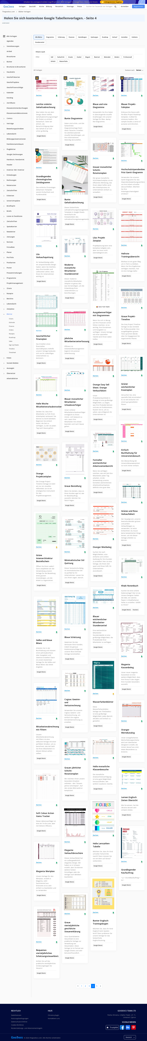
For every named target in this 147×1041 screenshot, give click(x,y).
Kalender (10, 92)
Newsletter (11, 232)
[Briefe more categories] (4, 211)
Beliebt (138, 70)
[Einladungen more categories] (4, 175)
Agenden (10, 41)
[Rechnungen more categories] (4, 180)
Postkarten (11, 262)
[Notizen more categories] (4, 242)
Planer (9, 252)
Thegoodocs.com (8, 12)
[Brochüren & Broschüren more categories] (4, 67)
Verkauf (114, 37)
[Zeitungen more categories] (4, 237)
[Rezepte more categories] (4, 293)
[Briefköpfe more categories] (4, 206)
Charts (11, 319)
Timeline (12, 349)
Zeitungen (11, 237)
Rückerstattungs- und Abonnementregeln (26, 1028)
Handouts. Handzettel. (16, 159)
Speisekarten (12, 226)
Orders (11, 330)
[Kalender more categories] (4, 93)
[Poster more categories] (4, 268)
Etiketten (10, 196)
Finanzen (71, 37)
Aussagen (10, 368)
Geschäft (32, 6)
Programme (11, 278)
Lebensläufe (11, 134)
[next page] (100, 986)
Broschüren (11, 56)
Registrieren (138, 6)
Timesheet (12, 352)
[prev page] (78, 986)
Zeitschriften (12, 190)
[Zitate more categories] (4, 288)
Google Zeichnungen (15, 154)
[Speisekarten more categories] (4, 226)
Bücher (9, 62)
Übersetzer (11, 373)
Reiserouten (11, 185)
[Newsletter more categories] (4, 232)
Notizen (10, 242)
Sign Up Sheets (14, 345)
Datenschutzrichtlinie (19, 1022)
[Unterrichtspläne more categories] (4, 201)
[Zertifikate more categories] (4, 103)
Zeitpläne (10, 309)
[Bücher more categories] (4, 62)
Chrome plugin (53, 1015)
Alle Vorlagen (10, 36)
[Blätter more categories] (4, 314)
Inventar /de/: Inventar (15, 170)
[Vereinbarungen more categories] (4, 46)
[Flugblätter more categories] (4, 149)
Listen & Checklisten (14, 216)
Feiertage (70, 6)
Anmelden (125, 6)
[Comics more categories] (4, 118)
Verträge (10, 123)
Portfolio (10, 257)
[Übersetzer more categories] (4, 373)
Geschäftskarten (13, 77)
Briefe (9, 211)
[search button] (115, 6)
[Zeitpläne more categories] (4, 309)
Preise (79, 6)
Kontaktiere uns (54, 1018)
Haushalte (11, 72)
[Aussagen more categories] (4, 368)
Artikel (9, 51)
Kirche (41, 6)
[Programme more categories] (4, 278)
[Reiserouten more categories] (4, 185)
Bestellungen (82, 37)
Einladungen (11, 175)
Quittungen (94, 37)
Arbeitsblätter (12, 378)
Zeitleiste (135, 37)
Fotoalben (11, 247)
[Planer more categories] (4, 252)
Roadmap (12, 337)
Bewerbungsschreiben (15, 129)
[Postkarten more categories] (4, 263)
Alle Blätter (38, 37)
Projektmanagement (15, 283)
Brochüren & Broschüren (16, 67)
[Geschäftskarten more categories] (4, 77)
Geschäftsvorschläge (15, 87)
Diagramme (50, 37)
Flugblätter (11, 149)
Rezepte (10, 293)
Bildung (49, 6)
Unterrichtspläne (13, 201)
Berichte (10, 299)
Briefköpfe (11, 206)
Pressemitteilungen (14, 273)
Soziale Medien (12, 363)
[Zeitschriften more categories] (4, 190)
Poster (9, 268)
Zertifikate (11, 103)
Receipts (12, 334)
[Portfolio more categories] (4, 257)
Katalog (10, 98)
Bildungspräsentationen (16, 139)
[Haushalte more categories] (4, 72)
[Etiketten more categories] (4, 196)
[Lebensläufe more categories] (4, 134)
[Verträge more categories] (4, 123)
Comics (9, 118)
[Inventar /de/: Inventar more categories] (4, 170)
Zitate (9, 288)
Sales (10, 341)
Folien (9, 358)
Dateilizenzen (16, 1015)
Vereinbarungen (13, 46)
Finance (11, 326)
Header (9, 165)
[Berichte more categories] (4, 299)
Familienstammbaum (15, 144)
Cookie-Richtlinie (17, 1025)
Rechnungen (11, 180)
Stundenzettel (39, 42)
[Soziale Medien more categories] (4, 363)
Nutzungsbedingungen (19, 1018)
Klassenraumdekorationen (17, 113)
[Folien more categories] (4, 358)
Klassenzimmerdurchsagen (17, 108)
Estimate (12, 322)
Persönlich (59, 6)
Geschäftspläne (13, 82)
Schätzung (61, 37)
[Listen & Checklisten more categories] (4, 216)
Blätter (9, 314)
